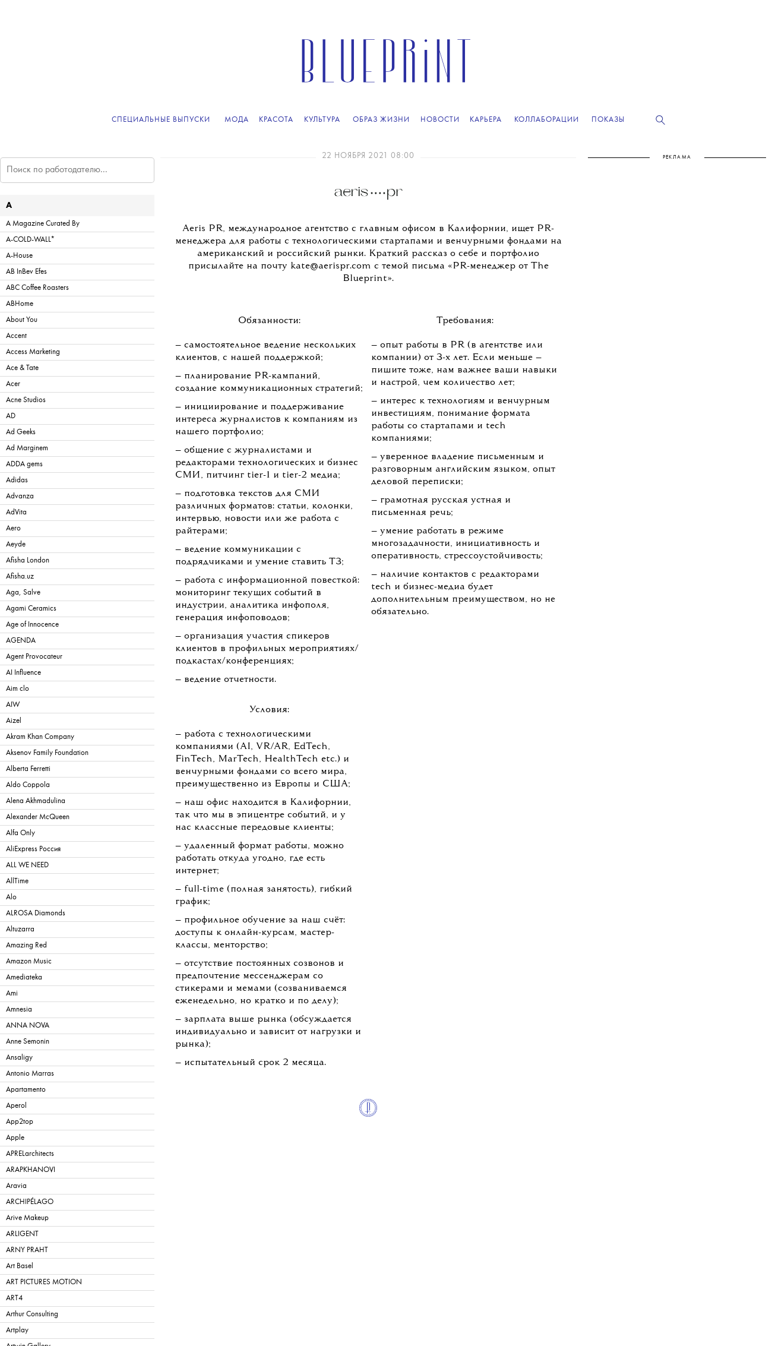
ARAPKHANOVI (30, 1170)
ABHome (19, 304)
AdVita (16, 512)
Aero (13, 528)
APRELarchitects (30, 1154)
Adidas (17, 480)
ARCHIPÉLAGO (29, 1202)
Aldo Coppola (28, 785)
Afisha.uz (20, 576)
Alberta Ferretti (28, 769)
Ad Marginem (27, 448)
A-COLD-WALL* (30, 240)
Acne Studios (26, 400)
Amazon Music (29, 961)
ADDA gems (24, 464)
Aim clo (17, 689)
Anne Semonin (27, 1041)
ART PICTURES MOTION (44, 1282)
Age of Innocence (32, 624)
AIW (13, 705)
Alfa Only (20, 833)
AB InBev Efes (26, 272)
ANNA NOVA (27, 1025)
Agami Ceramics (31, 608)
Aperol (16, 1106)
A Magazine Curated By (43, 224)
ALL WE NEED (27, 865)
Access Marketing (33, 352)
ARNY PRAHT (27, 1250)
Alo (11, 897)
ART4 (14, 1298)
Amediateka (24, 977)
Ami (12, 993)
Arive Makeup (27, 1218)
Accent (16, 336)
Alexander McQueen (37, 817)
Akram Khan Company (40, 737)
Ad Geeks (21, 432)
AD (10, 416)
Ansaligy (19, 1057)
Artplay (17, 1330)
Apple (15, 1138)
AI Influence (23, 673)
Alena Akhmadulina (35, 801)
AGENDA (21, 640)
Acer (13, 384)
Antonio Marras (30, 1074)
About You (21, 320)
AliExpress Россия (33, 849)
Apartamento (26, 1090)
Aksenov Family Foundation (47, 753)
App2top (19, 1122)
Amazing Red (26, 945)
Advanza (20, 496)
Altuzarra (20, 929)
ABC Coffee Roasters (37, 288)
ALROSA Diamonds (35, 913)
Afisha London (27, 560)
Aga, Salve (23, 592)
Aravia (16, 1186)
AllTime (17, 881)
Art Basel (19, 1266)
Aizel (13, 721)
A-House (19, 256)
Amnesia (19, 1009)
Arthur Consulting (32, 1314)
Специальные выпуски (161, 120)
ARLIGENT (22, 1234)
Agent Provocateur (34, 657)
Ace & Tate (22, 368)
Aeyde (16, 544)
